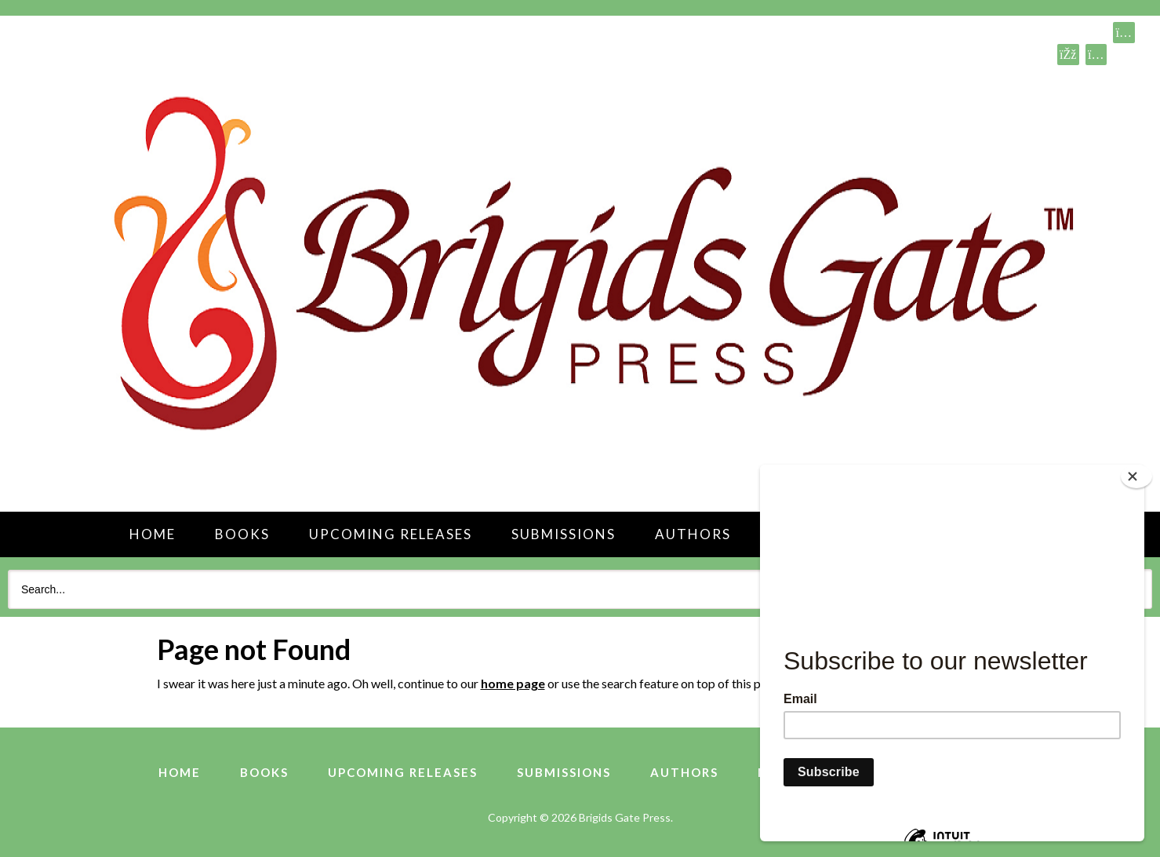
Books (242, 534)
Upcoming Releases (390, 534)
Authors (693, 534)
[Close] (1136, 476)
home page (513, 683)
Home (152, 534)
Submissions (563, 534)
